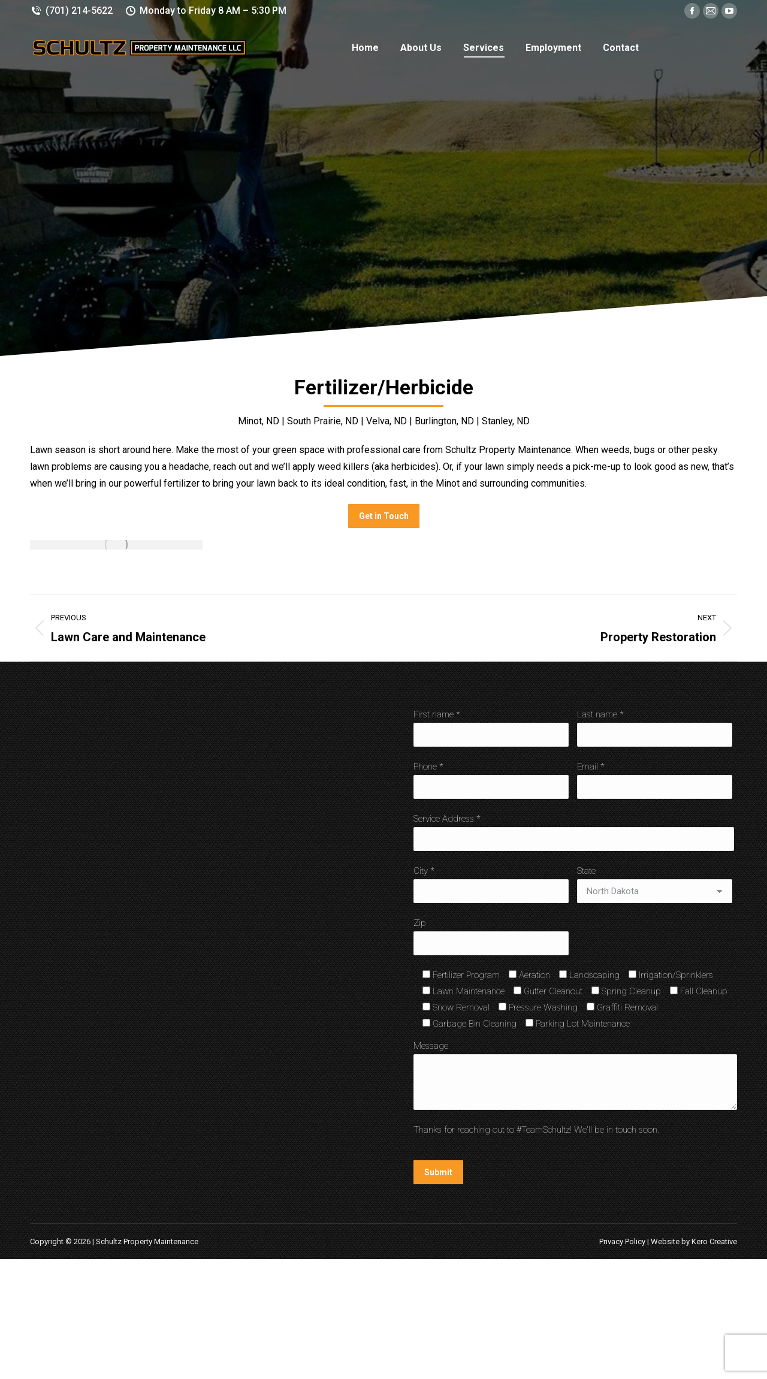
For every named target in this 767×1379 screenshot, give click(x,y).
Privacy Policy (622, 1241)
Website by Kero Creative (694, 1241)
